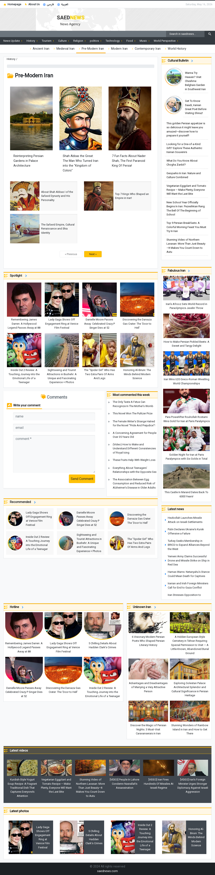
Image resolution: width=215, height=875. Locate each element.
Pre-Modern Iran (91, 49)
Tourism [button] (48, 41)
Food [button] (131, 41)
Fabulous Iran (179, 271)
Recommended (23, 502)
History (11, 59)
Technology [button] (114, 41)
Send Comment (82, 479)
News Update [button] (13, 41)
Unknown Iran (145, 607)
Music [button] (145, 41)
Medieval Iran (64, 49)
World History (175, 49)
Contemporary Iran (146, 49)
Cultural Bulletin (181, 61)
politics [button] (96, 41)
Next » (93, 254)
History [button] (32, 41)
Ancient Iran (39, 49)
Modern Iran (117, 49)
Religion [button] (80, 41)
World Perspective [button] (166, 41)
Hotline (17, 607)
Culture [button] (64, 41)
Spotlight (19, 276)
